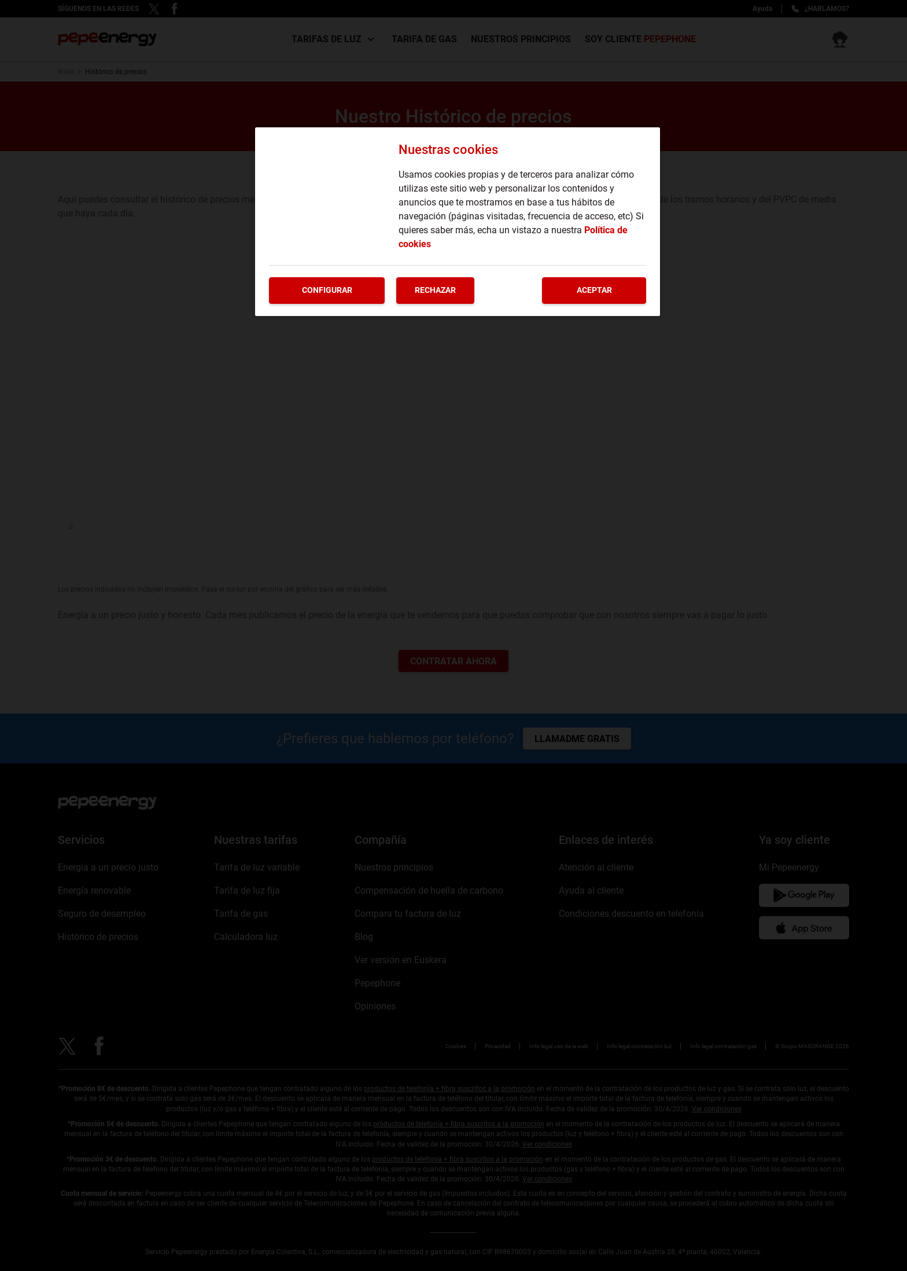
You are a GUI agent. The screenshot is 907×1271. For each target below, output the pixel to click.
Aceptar (594, 290)
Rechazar (435, 290)
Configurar (327, 290)
